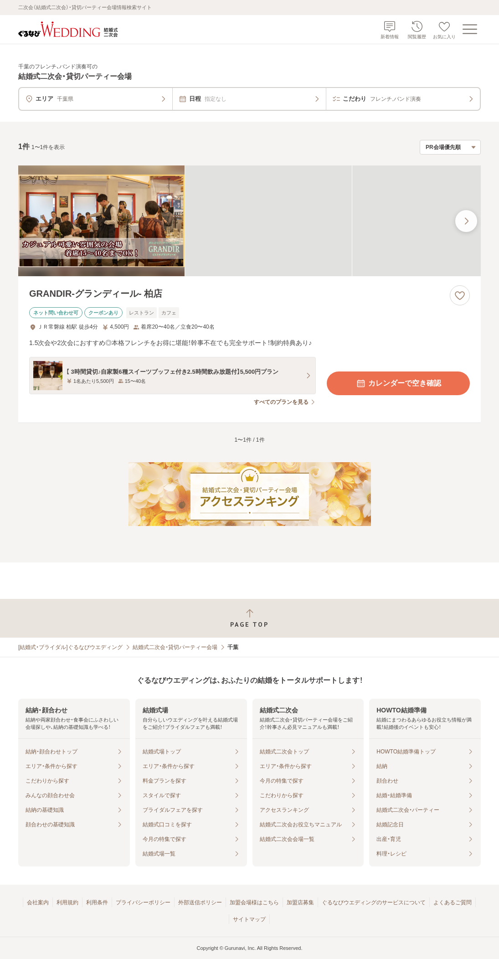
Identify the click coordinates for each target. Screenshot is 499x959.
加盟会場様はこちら (254, 902)
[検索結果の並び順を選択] (450, 147)
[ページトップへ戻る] (249, 618)
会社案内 (38, 902)
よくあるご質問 (452, 902)
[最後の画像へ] (466, 221)
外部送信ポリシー (200, 902)
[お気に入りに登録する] (460, 295)
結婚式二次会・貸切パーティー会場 (175, 647)
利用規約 (67, 902)
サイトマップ (249, 919)
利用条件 (97, 902)
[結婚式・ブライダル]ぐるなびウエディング (70, 647)
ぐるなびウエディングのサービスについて (374, 902)
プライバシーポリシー (143, 902)
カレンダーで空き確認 (398, 383)
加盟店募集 (300, 902)
